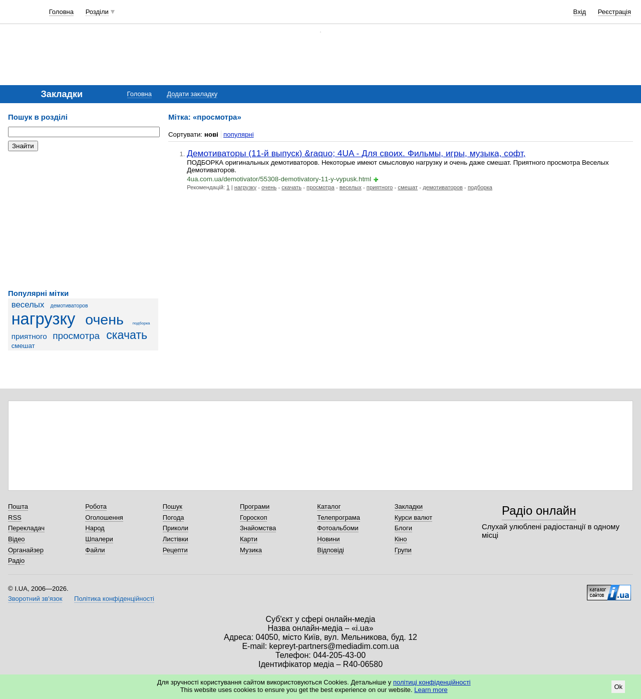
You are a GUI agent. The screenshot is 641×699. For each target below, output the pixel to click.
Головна (61, 12)
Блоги (403, 528)
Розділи (97, 12)
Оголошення (104, 517)
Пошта (18, 506)
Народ (94, 528)
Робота (96, 506)
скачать (126, 334)
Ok (618, 686)
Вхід (579, 12)
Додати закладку (192, 94)
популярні (238, 134)
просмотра (76, 335)
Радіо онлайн (539, 510)
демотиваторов (69, 305)
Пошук (172, 506)
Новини (328, 539)
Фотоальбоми (337, 528)
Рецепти (175, 550)
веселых (28, 304)
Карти (248, 539)
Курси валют (414, 517)
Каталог (329, 506)
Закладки (409, 506)
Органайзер (26, 550)
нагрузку (44, 319)
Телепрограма (338, 517)
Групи (403, 550)
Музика (251, 550)
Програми (254, 506)
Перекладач (26, 528)
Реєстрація (614, 12)
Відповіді (330, 550)
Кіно (401, 539)
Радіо (16, 560)
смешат (23, 346)
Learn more (430, 689)
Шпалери (99, 539)
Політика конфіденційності (114, 598)
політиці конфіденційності (432, 682)
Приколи (175, 528)
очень (104, 319)
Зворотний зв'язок (35, 598)
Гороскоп (253, 517)
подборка (141, 323)
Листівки (175, 539)
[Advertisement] (83, 220)
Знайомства (258, 528)
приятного (29, 336)
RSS (15, 517)
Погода (173, 517)
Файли (95, 550)
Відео (16, 539)
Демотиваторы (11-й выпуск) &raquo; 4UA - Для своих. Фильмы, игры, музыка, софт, (356, 153)
